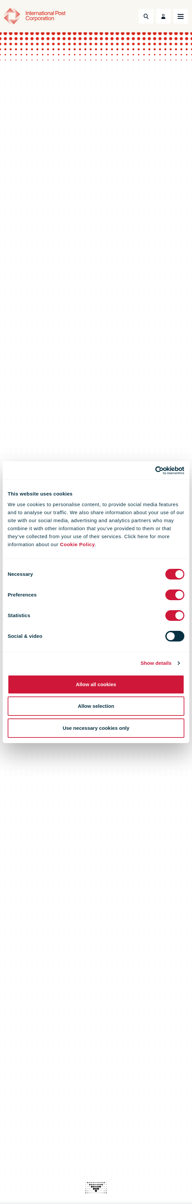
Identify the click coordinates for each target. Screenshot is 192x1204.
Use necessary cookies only (96, 728)
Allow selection (96, 706)
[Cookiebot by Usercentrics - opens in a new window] (155, 470)
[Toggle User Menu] (163, 16)
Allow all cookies (96, 684)
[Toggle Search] (146, 16)
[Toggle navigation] (180, 16)
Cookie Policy (77, 544)
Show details (156, 663)
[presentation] (96, 1187)
